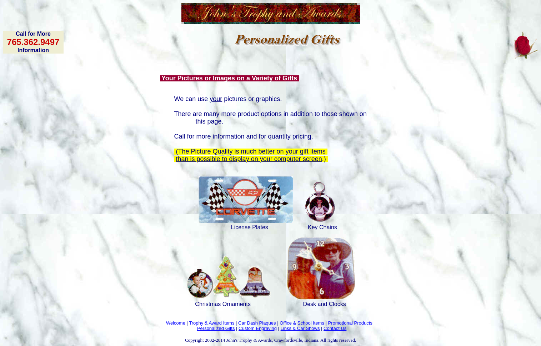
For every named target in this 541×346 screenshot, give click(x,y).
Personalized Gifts (216, 328)
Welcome (175, 323)
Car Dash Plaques (257, 323)
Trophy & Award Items (211, 323)
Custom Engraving (258, 328)
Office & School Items (302, 323)
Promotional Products (350, 323)
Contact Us (335, 328)
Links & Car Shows (300, 328)
